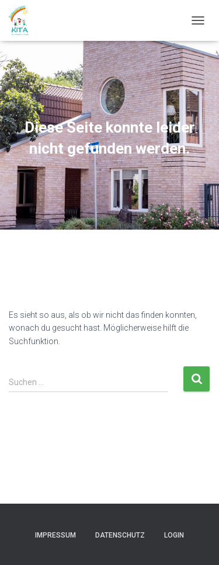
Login (174, 535)
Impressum (55, 535)
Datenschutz (120, 535)
